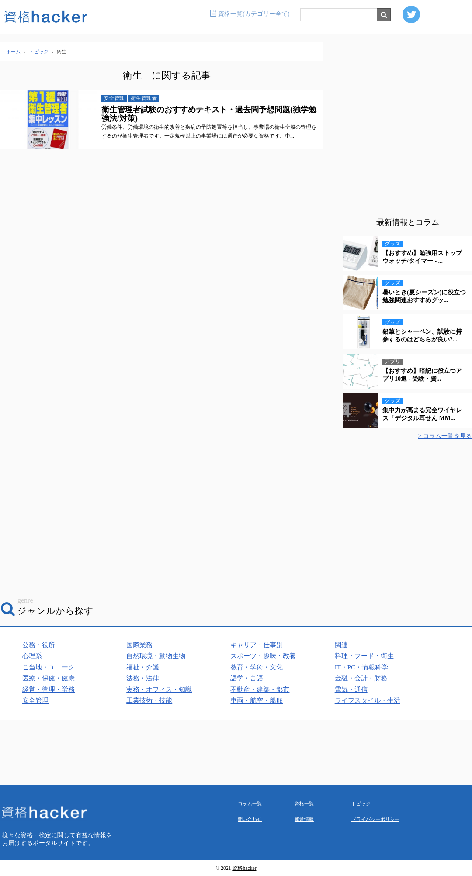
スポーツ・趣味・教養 (263, 655)
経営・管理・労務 (48, 689)
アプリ (392, 362)
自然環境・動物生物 (155, 655)
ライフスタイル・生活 (367, 700)
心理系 (32, 655)
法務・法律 (142, 678)
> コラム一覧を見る (445, 436)
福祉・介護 (142, 667)
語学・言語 (246, 678)
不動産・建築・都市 (259, 689)
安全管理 (114, 98)
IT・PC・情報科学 (362, 667)
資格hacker (244, 868)
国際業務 (139, 644)
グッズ (392, 244)
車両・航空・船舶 (256, 700)
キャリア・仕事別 (256, 644)
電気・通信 (351, 689)
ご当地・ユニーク (48, 667)
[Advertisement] (407, 131)
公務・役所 (38, 644)
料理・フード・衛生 (364, 655)
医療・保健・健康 (48, 678)
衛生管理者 (144, 98)
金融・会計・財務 (361, 678)
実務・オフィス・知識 (159, 689)
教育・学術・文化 (256, 667)
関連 (341, 644)
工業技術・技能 (149, 700)
